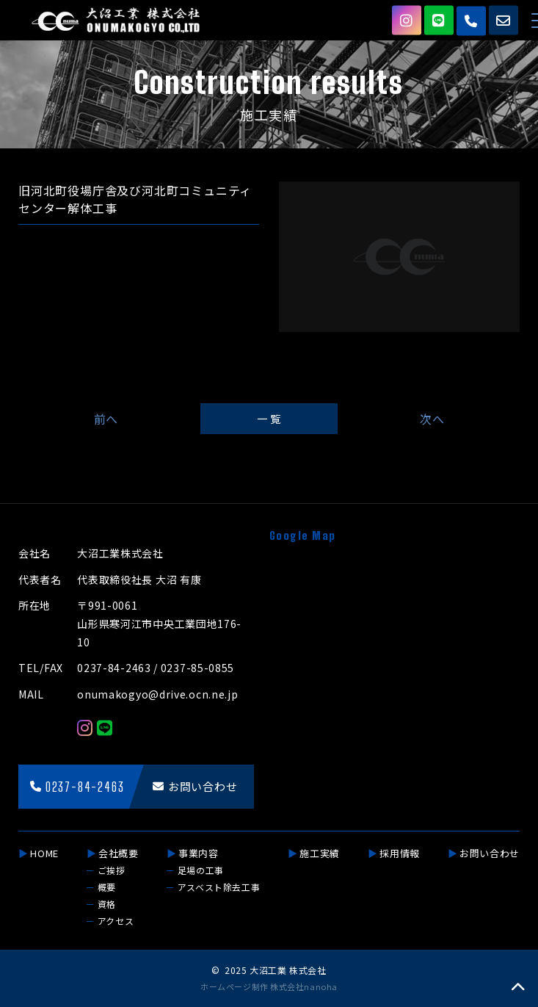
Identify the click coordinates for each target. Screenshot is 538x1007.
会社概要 (118, 853)
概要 (107, 887)
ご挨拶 (112, 870)
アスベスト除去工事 (219, 887)
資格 (107, 904)
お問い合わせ (489, 853)
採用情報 (399, 853)
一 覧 (269, 418)
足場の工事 (201, 870)
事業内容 (198, 853)
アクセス (116, 920)
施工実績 (319, 853)
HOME (44, 853)
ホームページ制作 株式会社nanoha (268, 986)
